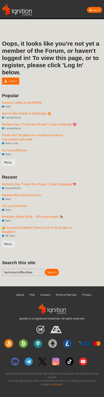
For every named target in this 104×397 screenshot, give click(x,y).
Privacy (86, 294)
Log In (94, 9)
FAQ (32, 294)
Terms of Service (66, 294)
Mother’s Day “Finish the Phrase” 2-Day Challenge (39, 125)
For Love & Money (14, 150)
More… (8, 162)
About (20, 294)
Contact (45, 294)
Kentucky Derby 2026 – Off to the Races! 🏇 (33, 217)
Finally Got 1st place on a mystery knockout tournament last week (32, 137)
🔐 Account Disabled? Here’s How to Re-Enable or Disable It (37, 230)
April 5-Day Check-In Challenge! (26, 114)
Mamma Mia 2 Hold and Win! (21, 195)
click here (57, 384)
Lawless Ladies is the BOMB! (22, 102)
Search (52, 272)
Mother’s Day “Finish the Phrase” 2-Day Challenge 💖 (39, 184)
